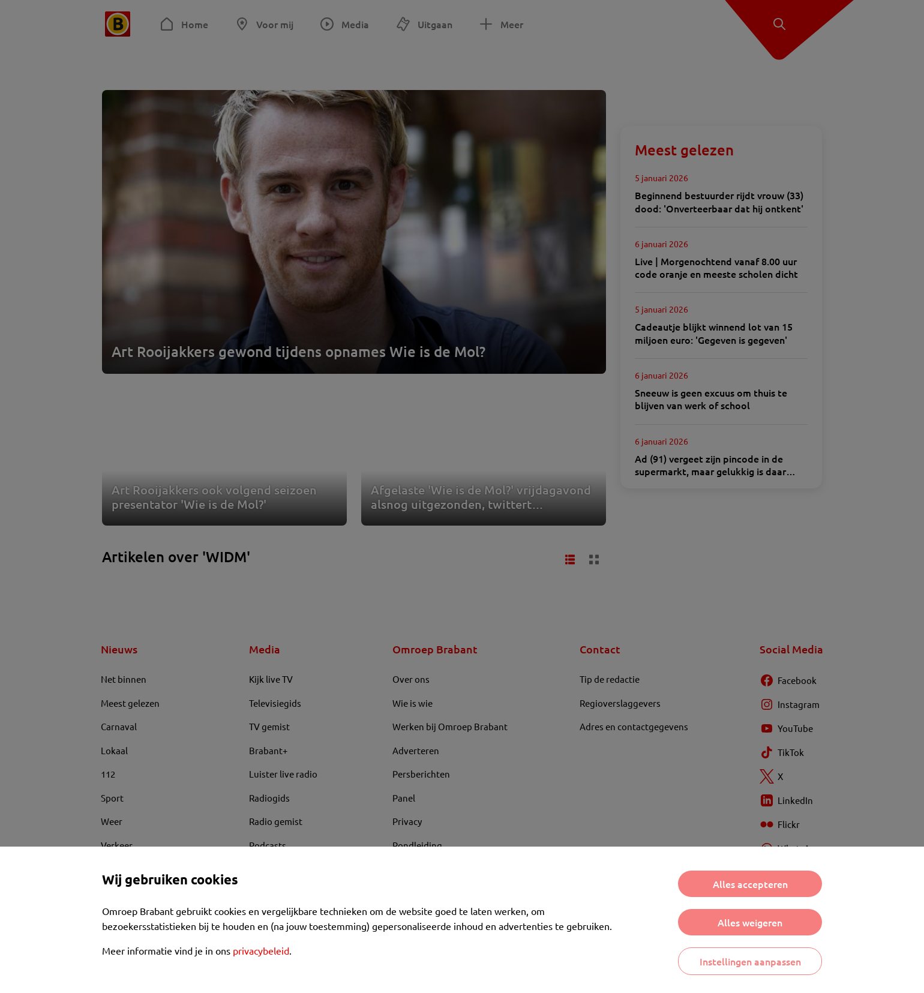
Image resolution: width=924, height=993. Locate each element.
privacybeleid (261, 950)
